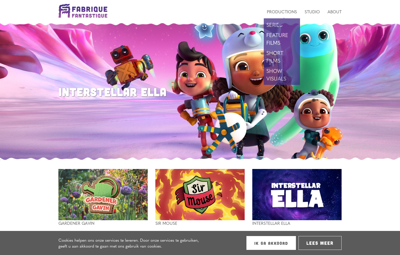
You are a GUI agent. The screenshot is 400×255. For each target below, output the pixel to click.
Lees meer (320, 243)
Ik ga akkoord (271, 243)
